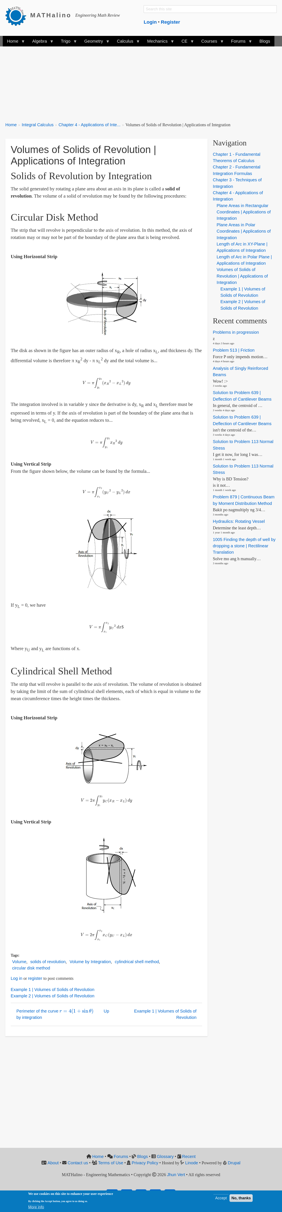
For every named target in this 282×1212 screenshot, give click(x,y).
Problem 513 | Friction (234, 350)
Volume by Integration (90, 961)
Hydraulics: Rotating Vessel (239, 521)
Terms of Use (110, 1162)
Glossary (165, 1156)
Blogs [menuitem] (264, 41)
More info (36, 1207)
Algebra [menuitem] (40, 42)
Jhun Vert (176, 1174)
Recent (189, 1156)
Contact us (78, 1162)
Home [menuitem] (14, 42)
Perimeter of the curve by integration (55, 1013)
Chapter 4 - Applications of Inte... (89, 124)
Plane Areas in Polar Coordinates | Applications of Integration (244, 231)
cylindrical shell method (137, 961)
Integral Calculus (38, 124)
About (53, 1162)
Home (11, 124)
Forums (121, 1156)
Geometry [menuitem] (94, 42)
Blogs (142, 1156)
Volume (19, 961)
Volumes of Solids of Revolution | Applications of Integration (242, 276)
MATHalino (51, 15)
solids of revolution (48, 961)
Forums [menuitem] (239, 42)
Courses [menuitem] (210, 42)
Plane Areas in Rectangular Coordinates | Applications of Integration (244, 212)
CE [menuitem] (185, 42)
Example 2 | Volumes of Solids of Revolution (52, 996)
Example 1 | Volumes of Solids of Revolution (52, 989)
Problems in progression (236, 332)
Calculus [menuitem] (126, 42)
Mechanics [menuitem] (158, 42)
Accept (221, 1198)
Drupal (234, 1162)
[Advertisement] (131, 81)
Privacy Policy (145, 1162)
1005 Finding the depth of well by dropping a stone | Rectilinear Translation (244, 546)
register (35, 978)
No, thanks (241, 1198)
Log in (16, 978)
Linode (191, 1162)
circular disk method (31, 968)
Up (106, 1011)
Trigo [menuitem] (67, 42)
